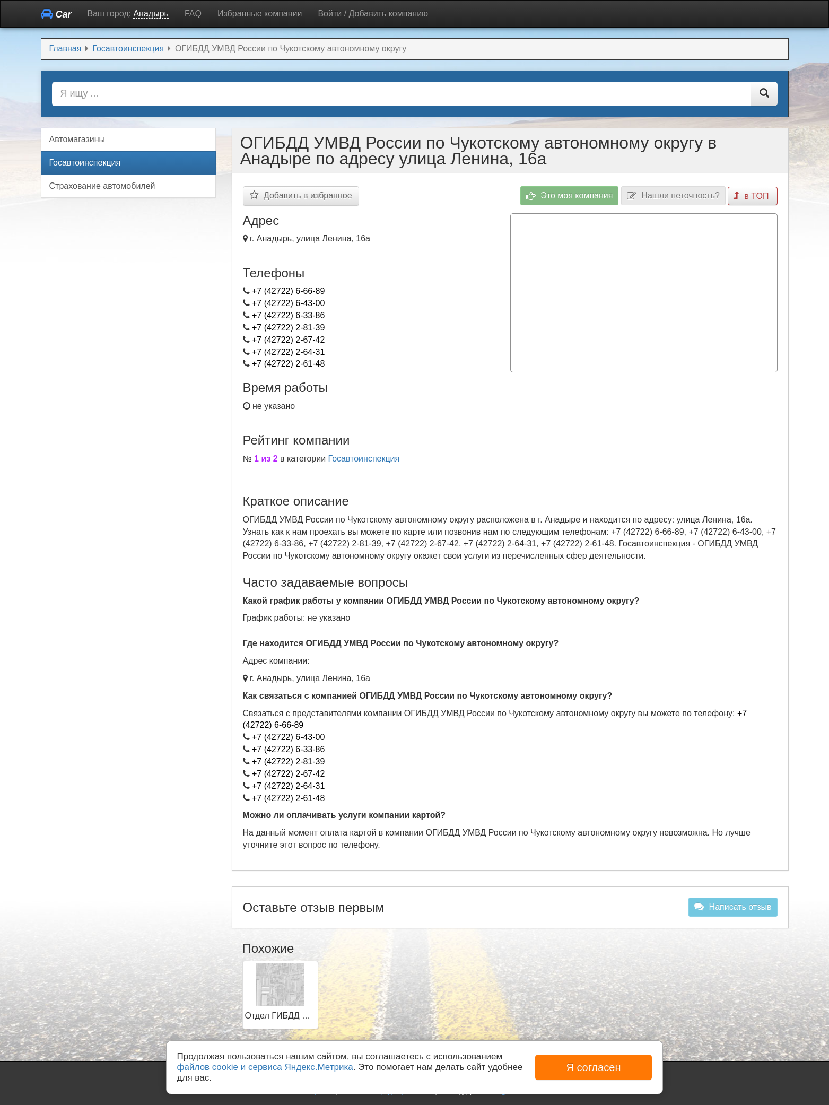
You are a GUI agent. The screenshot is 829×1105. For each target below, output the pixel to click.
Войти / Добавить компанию (373, 13)
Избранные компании (259, 13)
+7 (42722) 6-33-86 (288, 315)
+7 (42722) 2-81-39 (288, 327)
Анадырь (150, 13)
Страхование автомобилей (102, 185)
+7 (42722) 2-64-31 (288, 351)
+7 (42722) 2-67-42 (288, 339)
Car (56, 14)
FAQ (193, 13)
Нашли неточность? (673, 196)
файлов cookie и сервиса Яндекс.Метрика (265, 1067)
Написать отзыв (732, 906)
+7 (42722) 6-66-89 (288, 290)
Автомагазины (77, 139)
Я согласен (593, 1067)
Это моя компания (569, 196)
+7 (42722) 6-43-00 (288, 303)
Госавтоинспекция (364, 458)
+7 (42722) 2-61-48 (288, 363)
